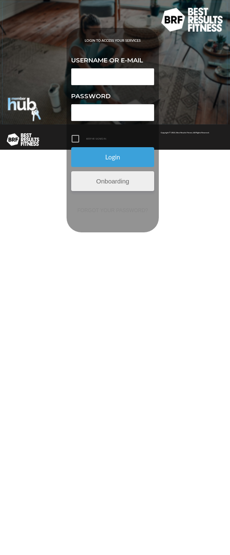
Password (91, 96)
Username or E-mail (107, 60)
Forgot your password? (113, 210)
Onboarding (112, 181)
